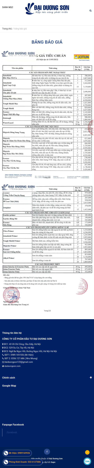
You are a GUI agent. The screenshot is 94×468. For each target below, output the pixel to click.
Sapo (53, 462)
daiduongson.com (11, 366)
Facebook (12, 432)
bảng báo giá (47, 42)
